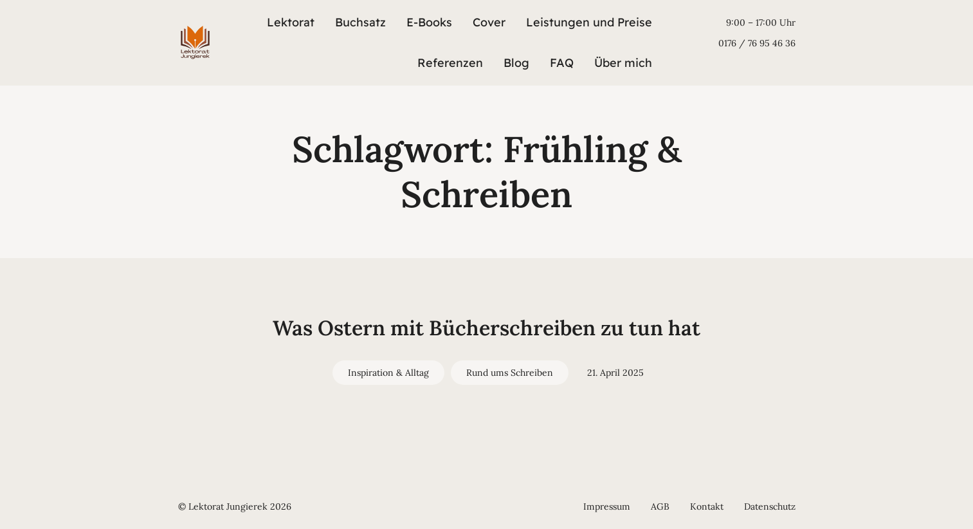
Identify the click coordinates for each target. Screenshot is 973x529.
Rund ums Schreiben (509, 372)
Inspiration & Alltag (388, 372)
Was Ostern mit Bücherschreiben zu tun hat (486, 328)
